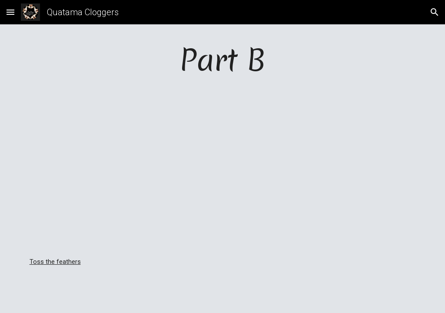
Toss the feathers (55, 262)
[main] (222, 69)
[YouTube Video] (223, 177)
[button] (10, 12)
